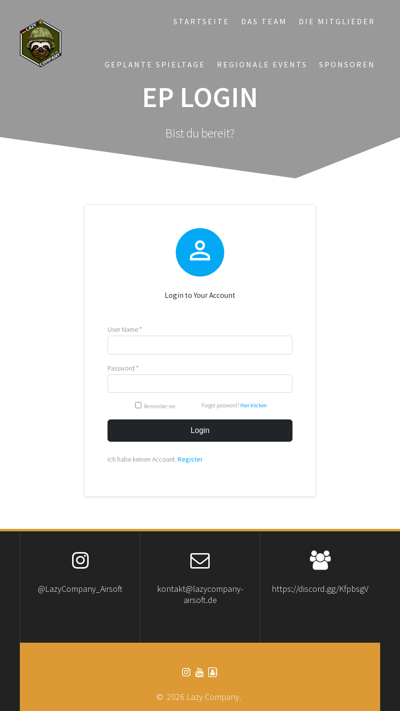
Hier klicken (253, 405)
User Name (125, 329)
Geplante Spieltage (155, 64)
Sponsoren (347, 64)
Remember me (155, 406)
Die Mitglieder (337, 21)
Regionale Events (262, 64)
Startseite (201, 21)
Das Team (264, 21)
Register (190, 459)
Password (123, 368)
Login (199, 430)
